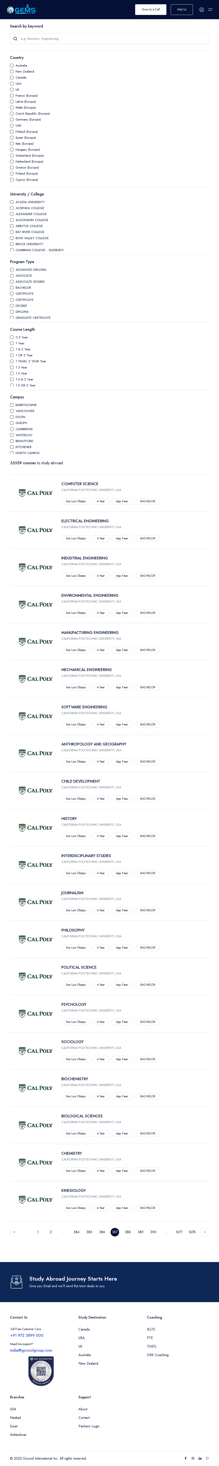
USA (18, 83)
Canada (21, 77)
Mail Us (181, 9)
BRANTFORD (24, 441)
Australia (21, 65)
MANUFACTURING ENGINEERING (90, 632)
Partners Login (88, 1426)
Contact (84, 1417)
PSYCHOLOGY (73, 1004)
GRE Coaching (158, 1354)
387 (115, 1232)
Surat (13, 1426)
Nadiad (15, 1417)
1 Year (20, 343)
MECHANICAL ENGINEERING (86, 670)
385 (89, 1232)
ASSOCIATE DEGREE (30, 281)
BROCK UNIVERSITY (29, 244)
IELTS (151, 1329)
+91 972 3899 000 (26, 1335)
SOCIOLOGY (72, 1042)
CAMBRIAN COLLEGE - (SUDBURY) (40, 250)
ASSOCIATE (24, 275)
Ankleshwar (18, 1434)
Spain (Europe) (26, 137)
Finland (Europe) (27, 131)
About (82, 1409)
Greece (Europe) (27, 167)
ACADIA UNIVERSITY (30, 202)
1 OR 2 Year (24, 355)
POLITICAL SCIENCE (79, 967)
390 (153, 1232)
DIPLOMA (22, 311)
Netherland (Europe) (29, 161)
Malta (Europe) (26, 107)
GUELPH (21, 423)
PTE (150, 1337)
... (63, 1232)
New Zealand (25, 71)
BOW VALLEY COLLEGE (32, 238)
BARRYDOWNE (26, 405)
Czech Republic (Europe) (33, 113)
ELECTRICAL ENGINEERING (85, 521)
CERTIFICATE (25, 293)
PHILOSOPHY (72, 930)
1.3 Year (21, 367)
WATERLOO (24, 435)
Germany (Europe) (28, 119)
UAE (18, 125)
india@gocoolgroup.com (31, 1350)
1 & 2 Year (23, 349)
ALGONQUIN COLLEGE (32, 220)
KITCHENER (23, 447)
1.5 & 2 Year (24, 379)
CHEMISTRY (71, 1153)
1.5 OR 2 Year (26, 385)
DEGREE (21, 305)
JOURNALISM (72, 893)
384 (76, 1232)
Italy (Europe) (25, 143)
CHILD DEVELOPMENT (80, 781)
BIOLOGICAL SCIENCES (82, 1116)
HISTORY (69, 818)
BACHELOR (23, 287)
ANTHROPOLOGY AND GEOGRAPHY (93, 744)
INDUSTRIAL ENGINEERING (84, 558)
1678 (191, 1232)
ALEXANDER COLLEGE (31, 214)
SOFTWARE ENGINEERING (84, 707)
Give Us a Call (151, 9)
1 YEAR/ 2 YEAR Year (31, 361)
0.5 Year (22, 337)
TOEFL (152, 1346)
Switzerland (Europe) (30, 155)
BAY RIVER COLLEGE (30, 232)
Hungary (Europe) (28, 149)
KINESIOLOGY (73, 1190)
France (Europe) (27, 95)
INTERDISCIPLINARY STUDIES (86, 856)
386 (102, 1232)
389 (141, 1232)
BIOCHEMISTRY (74, 1079)
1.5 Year (21, 373)
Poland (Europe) (27, 173)
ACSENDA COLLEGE (30, 208)
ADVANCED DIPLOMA (31, 269)
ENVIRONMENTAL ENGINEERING (89, 595)
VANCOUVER (25, 411)
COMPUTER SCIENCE (79, 484)
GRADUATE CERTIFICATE (33, 317)
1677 (179, 1232)
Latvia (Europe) (26, 101)
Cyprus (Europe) (27, 179)
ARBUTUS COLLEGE (29, 226)
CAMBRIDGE (24, 429)
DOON (20, 417)
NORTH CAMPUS (28, 453)
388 (128, 1232)
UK (17, 89)
